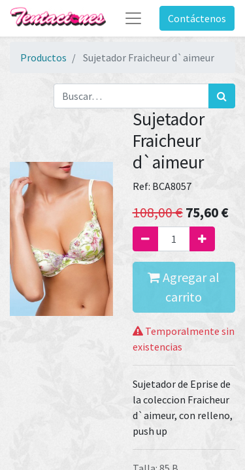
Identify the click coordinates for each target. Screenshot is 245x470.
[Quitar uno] (145, 239)
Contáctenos (197, 18)
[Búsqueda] (221, 96)
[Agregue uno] (202, 239)
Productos (43, 57)
